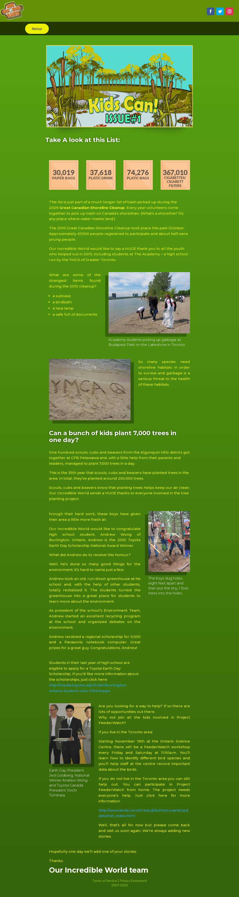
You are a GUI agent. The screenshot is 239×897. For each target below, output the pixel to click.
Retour (37, 29)
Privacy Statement (133, 881)
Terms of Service (104, 881)
